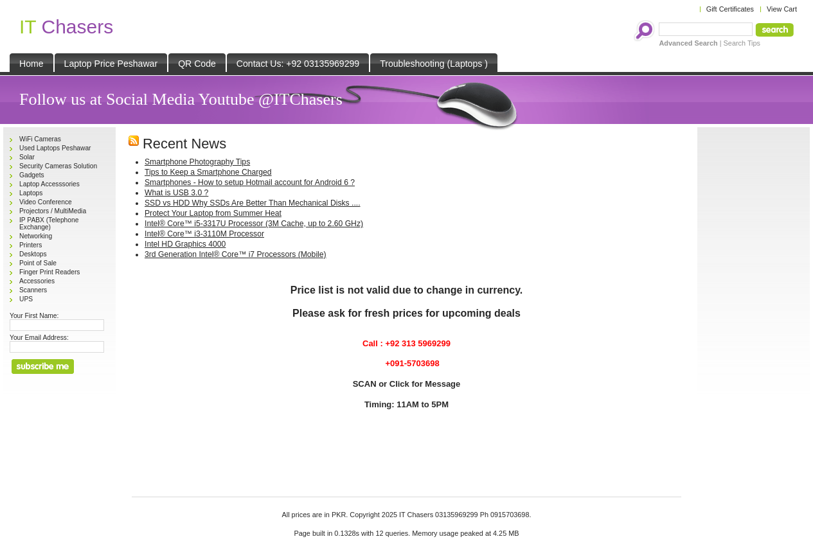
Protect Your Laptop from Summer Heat (213, 213)
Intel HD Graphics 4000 (185, 244)
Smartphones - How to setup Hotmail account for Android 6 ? (250, 182)
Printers (30, 245)
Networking (35, 236)
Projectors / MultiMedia (52, 211)
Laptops (30, 193)
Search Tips (742, 43)
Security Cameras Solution (58, 166)
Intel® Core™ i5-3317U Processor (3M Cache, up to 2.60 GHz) (254, 223)
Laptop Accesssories (49, 184)
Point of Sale (38, 263)
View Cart (782, 9)
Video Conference (45, 202)
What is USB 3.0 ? (176, 192)
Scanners (33, 290)
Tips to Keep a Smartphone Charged (208, 172)
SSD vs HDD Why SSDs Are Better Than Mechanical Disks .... (253, 203)
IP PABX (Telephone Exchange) (48, 224)
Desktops (33, 254)
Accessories (37, 281)
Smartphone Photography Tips (197, 161)
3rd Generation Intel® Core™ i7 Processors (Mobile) (235, 254)
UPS (26, 299)
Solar (27, 157)
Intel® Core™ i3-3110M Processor (204, 233)
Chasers (66, 26)
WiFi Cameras (40, 139)
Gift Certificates (730, 9)
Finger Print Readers (49, 272)
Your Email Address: (39, 337)
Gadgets (31, 175)
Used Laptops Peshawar (55, 148)
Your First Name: (34, 315)
